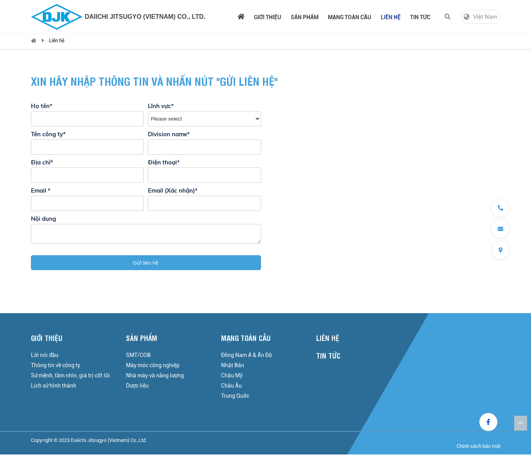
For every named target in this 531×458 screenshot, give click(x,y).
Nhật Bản (232, 369)
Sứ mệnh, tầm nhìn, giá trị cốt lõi (70, 379)
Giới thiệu (267, 17)
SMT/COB (138, 358)
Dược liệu (137, 389)
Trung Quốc (235, 399)
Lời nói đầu (44, 358)
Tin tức (420, 17)
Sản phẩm (305, 17)
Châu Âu (231, 389)
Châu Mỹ (232, 379)
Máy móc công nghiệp (153, 369)
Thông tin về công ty (55, 369)
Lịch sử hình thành (53, 389)
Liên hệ (391, 17)
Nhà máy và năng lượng (155, 379)
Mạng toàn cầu (349, 17)
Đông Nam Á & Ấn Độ (246, 358)
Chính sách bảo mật (478, 450)
